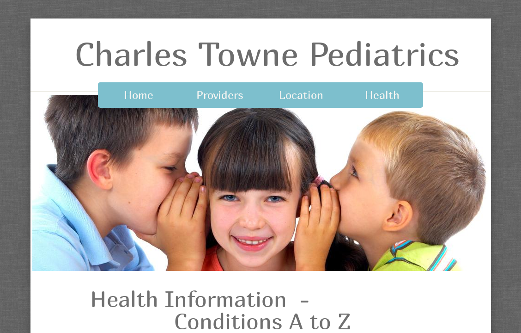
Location (301, 94)
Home (138, 94)
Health (382, 94)
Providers (219, 94)
